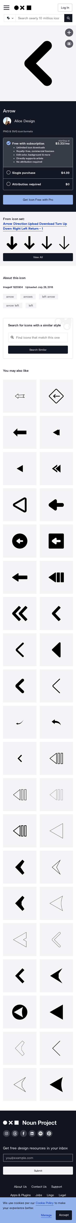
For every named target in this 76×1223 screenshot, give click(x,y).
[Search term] (40, 18)
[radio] (38, 152)
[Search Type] (9, 18)
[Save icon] (69, 33)
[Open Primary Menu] (6, 8)
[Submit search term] (68, 18)
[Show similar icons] (69, 44)
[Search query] (38, 337)
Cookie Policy (45, 1203)
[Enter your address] (38, 1158)
